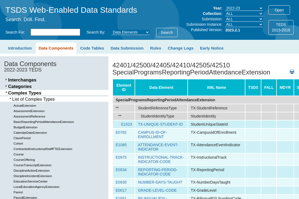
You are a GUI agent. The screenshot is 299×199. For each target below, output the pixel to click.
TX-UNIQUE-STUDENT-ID (160, 124)
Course (19, 154)
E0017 (121, 190)
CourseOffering (24, 159)
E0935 (121, 182)
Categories (20, 86)
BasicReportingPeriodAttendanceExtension (44, 121)
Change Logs (180, 48)
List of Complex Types (33, 99)
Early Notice (212, 48)
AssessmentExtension (29, 111)
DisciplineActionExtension (32, 170)
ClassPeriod (22, 138)
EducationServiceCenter (31, 181)
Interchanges (22, 80)
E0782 (121, 132)
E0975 (121, 157)
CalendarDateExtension (30, 132)
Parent (18, 192)
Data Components (56, 48)
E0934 (121, 170)
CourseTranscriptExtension (32, 165)
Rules (155, 48)
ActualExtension (25, 105)
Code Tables (92, 48)
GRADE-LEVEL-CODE (157, 190)
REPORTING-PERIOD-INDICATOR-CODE (157, 172)
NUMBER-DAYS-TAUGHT (160, 182)
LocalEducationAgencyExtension (37, 186)
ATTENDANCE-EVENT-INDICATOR (158, 147)
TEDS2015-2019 (281, 27)
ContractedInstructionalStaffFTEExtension (43, 149)
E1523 (126, 124)
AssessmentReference (29, 116)
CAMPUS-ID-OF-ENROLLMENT (152, 134)
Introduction (20, 48)
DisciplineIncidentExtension (33, 176)
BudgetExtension (25, 127)
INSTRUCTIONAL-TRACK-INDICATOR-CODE (161, 159)
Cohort (18, 143)
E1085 (121, 145)
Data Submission (127, 48)
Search (167, 32)
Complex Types (24, 93)
